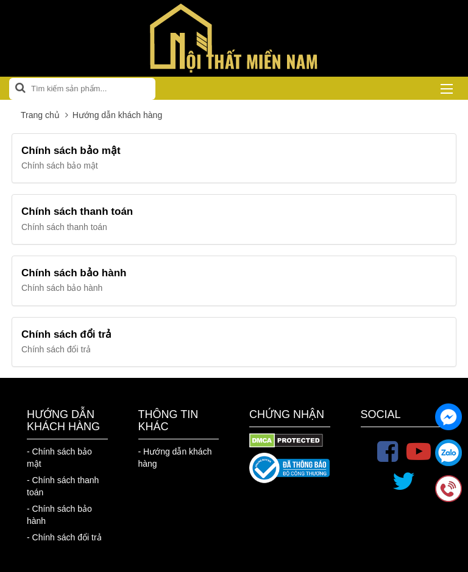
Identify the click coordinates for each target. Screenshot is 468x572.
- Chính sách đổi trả (64, 537)
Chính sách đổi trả (66, 334)
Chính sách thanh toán (77, 211)
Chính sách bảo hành (73, 273)
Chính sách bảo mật (71, 150)
